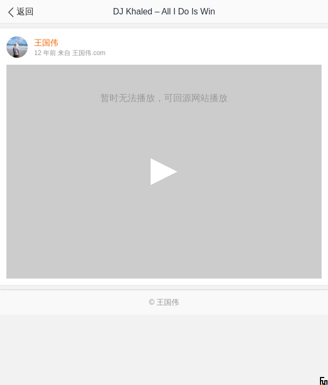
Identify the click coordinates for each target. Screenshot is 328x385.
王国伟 (168, 302)
